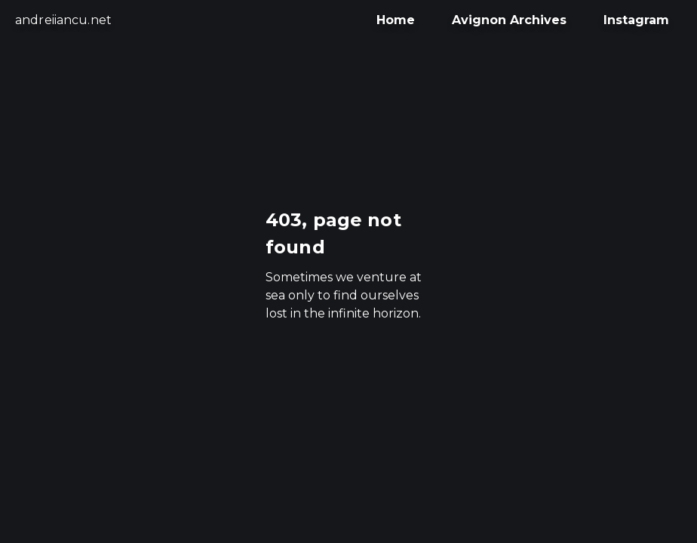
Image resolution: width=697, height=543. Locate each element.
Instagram (636, 20)
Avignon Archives (509, 20)
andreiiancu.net (63, 20)
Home (395, 20)
